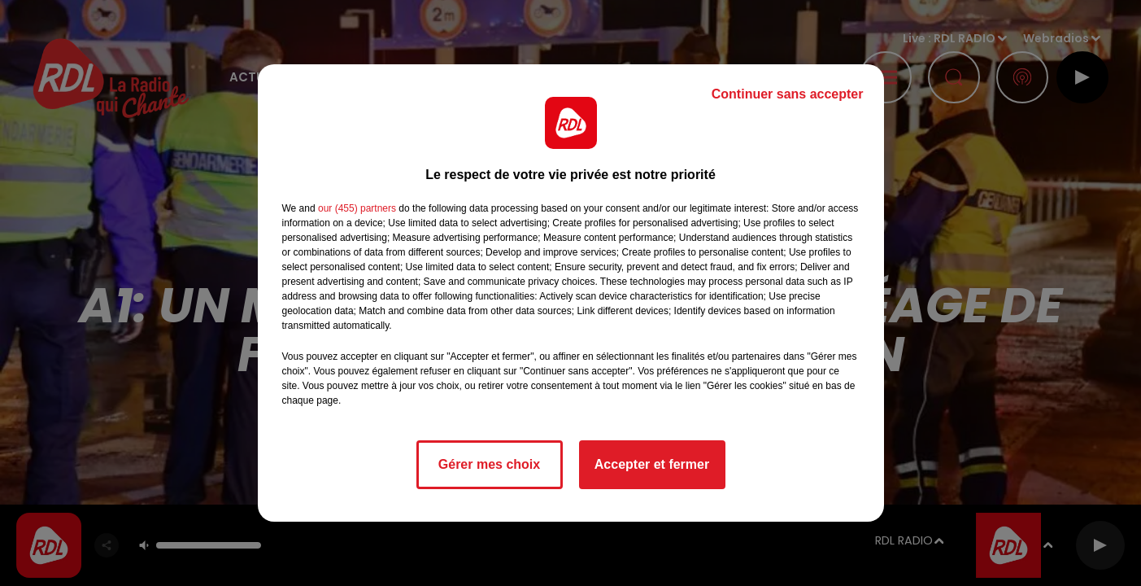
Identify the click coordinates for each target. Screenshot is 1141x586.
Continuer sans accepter (788, 94)
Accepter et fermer (651, 464)
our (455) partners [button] (357, 208)
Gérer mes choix (489, 464)
